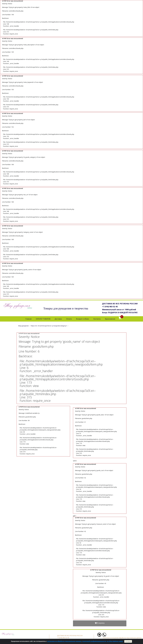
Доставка (58, 319)
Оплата (69, 319)
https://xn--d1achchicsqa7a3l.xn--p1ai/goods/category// (49, 326)
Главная (28, 319)
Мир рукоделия (23, 326)
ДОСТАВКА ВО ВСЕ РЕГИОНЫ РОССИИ (120, 303)
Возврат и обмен (82, 319)
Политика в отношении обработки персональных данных (122, 638)
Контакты (97, 319)
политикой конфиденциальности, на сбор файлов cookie (102, 641)
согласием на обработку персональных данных (64, 641)
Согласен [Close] (128, 641)
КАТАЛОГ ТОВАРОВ (43, 319)
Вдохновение (110, 319)
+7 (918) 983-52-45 (110, 306)
